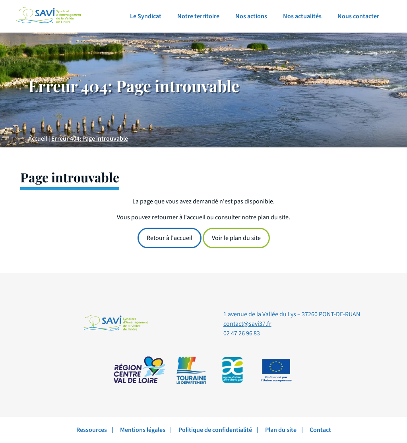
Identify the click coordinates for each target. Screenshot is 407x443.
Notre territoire (198, 16)
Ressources (91, 430)
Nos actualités (302, 16)
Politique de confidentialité (215, 430)
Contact (320, 430)
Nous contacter (358, 16)
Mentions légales (142, 430)
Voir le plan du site (236, 238)
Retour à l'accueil (169, 238)
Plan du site (281, 430)
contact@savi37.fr (247, 323)
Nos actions (251, 16)
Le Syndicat (145, 16)
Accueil (37, 138)
